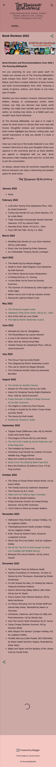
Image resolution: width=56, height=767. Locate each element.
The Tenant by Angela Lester (22, 309)
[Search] (52, 5)
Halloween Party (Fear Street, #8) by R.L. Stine (30, 313)
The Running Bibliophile (28, 6)
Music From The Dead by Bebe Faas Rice (28, 462)
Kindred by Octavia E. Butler (22, 420)
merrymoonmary (34, 756)
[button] (52, 36)
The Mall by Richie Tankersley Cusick (26, 319)
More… (16, 26)
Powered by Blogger (28, 750)
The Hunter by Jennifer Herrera (23, 385)
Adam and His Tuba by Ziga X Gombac (26, 494)
